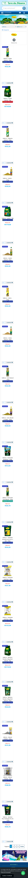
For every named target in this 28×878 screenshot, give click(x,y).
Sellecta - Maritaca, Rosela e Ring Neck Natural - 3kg (8, 659)
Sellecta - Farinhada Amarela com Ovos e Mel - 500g (7, 539)
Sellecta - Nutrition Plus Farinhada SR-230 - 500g (7, 818)
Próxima (22, 846)
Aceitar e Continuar (7, 875)
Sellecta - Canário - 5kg (7, 218)
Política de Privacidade (6, 872)
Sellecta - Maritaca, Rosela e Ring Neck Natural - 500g (8, 699)
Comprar (10, 83)
